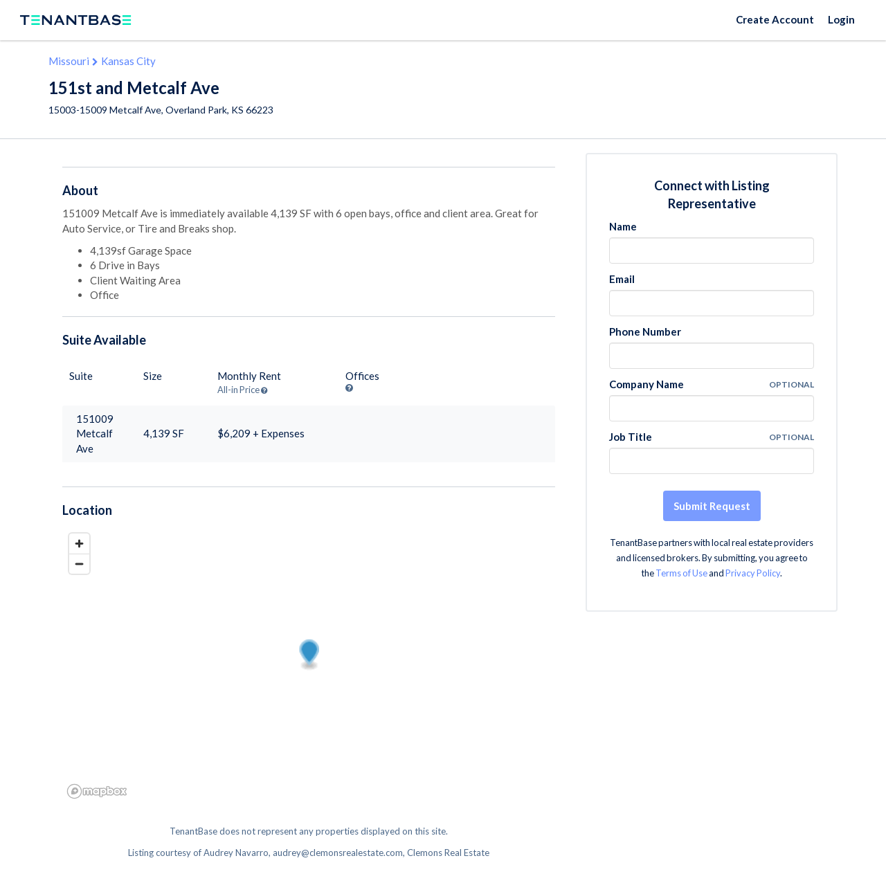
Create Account (775, 19)
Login (841, 19)
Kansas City (128, 61)
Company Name (646, 384)
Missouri (68, 61)
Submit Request (711, 506)
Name (623, 226)
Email (622, 279)
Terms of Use (681, 573)
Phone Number (645, 331)
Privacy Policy (752, 573)
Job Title (630, 436)
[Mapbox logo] (96, 791)
